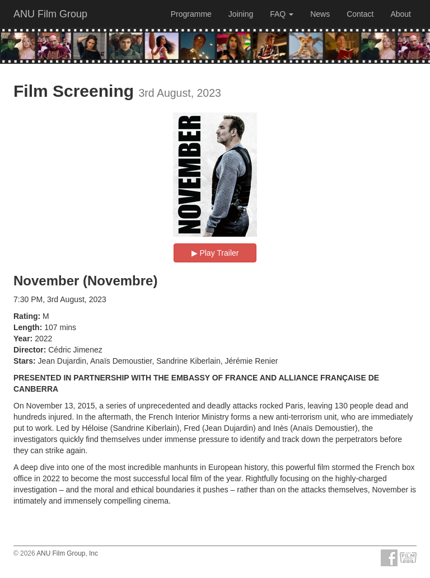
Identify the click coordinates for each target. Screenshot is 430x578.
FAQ (281, 14)
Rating (25, 316)
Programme (191, 14)
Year (21, 338)
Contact (360, 14)
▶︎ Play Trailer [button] (215, 252)
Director (28, 349)
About (400, 14)
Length (26, 327)
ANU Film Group (50, 14)
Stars (23, 360)
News (320, 14)
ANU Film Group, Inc (67, 553)
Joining (240, 14)
